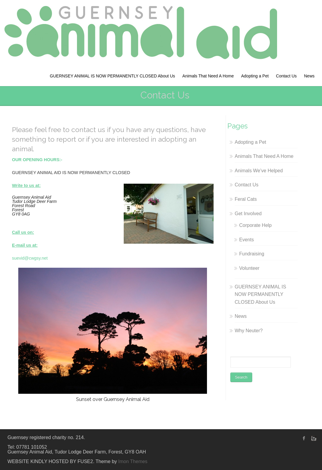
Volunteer (249, 268)
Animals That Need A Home (208, 76)
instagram (313, 438)
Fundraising (251, 253)
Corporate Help (255, 225)
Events (246, 239)
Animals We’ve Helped (259, 170)
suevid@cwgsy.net (30, 258)
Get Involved (248, 213)
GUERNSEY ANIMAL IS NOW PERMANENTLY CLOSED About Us (112, 76)
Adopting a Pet (255, 76)
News (309, 76)
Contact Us (286, 76)
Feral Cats (246, 199)
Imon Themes (133, 461)
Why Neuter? (249, 330)
